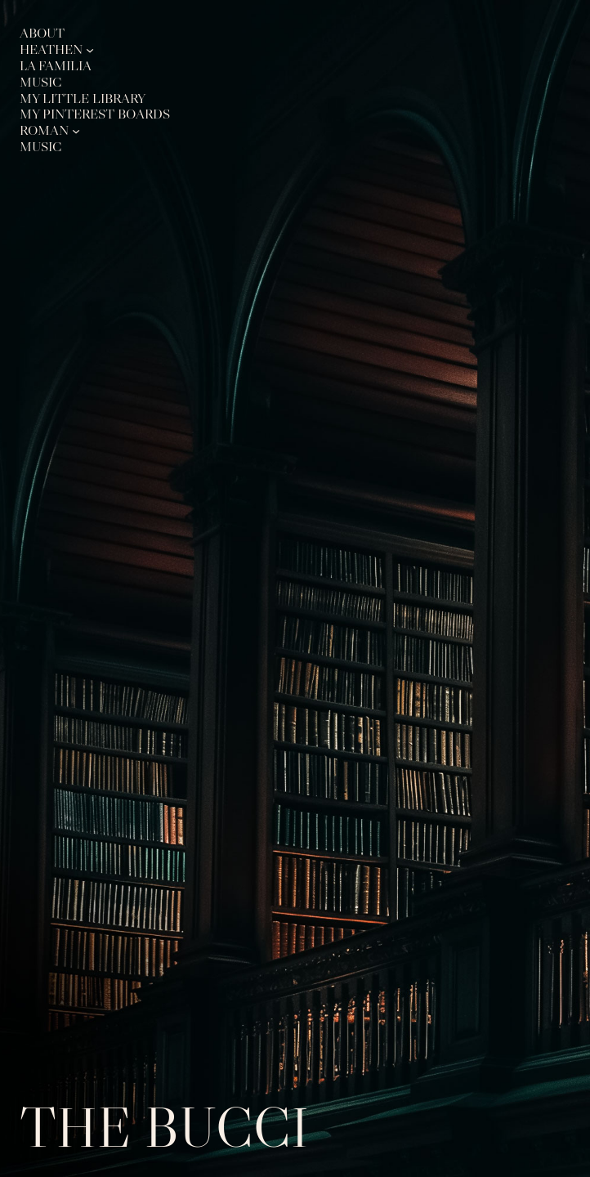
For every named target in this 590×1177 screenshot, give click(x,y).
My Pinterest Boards (95, 114)
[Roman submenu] (76, 131)
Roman (44, 130)
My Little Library (82, 98)
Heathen (51, 49)
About (42, 33)
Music (40, 82)
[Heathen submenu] (90, 49)
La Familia (56, 66)
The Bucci (164, 1127)
